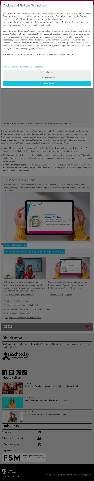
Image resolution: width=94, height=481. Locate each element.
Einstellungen (47, 72)
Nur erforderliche (47, 77)
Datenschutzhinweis (12, 67)
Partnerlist (38, 67)
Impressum (27, 67)
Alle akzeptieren (47, 83)
